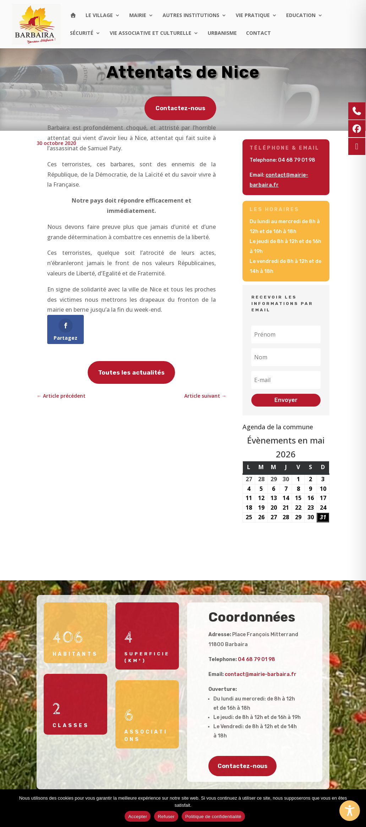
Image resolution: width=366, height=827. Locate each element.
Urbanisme (222, 33)
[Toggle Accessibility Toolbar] (350, 811)
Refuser (166, 816)
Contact (258, 33)
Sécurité (81, 33)
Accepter (137, 816)
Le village (99, 15)
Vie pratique (253, 15)
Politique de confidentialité (213, 816)
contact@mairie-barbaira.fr (260, 674)
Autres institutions (191, 15)
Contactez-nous (180, 108)
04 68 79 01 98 (296, 160)
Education (301, 15)
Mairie (137, 15)
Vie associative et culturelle (150, 33)
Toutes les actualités (131, 372)
